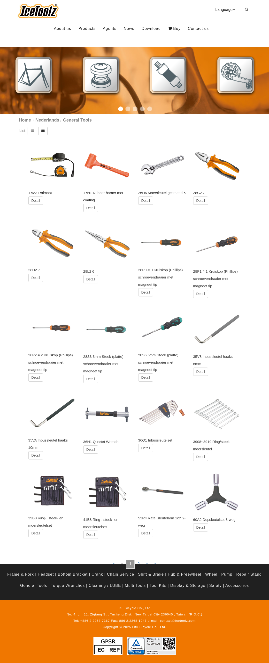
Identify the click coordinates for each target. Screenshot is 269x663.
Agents (109, 28)
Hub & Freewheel (184, 574)
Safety (215, 585)
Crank (97, 574)
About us (62, 28)
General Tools (33, 585)
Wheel (211, 574)
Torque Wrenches (68, 585)
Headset (46, 574)
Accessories (237, 585)
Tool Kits (158, 585)
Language (225, 10)
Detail (35, 200)
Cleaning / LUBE (105, 585)
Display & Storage (187, 585)
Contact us (198, 28)
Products (87, 28)
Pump (226, 574)
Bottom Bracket (72, 574)
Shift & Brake (151, 574)
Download (151, 28)
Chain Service (120, 574)
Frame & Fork (20, 574)
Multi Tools (135, 585)
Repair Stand (249, 574)
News (129, 28)
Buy (174, 28)
